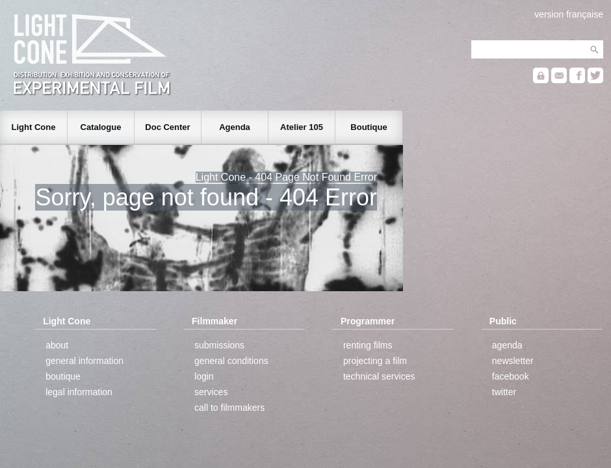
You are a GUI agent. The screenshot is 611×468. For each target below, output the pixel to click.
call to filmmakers (229, 407)
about (57, 345)
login (204, 376)
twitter (504, 392)
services (211, 392)
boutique (63, 376)
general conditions (231, 361)
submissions (219, 345)
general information (85, 361)
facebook (510, 376)
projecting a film (375, 361)
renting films (367, 345)
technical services (379, 376)
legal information (79, 392)
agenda (507, 345)
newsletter (513, 361)
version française (568, 14)
